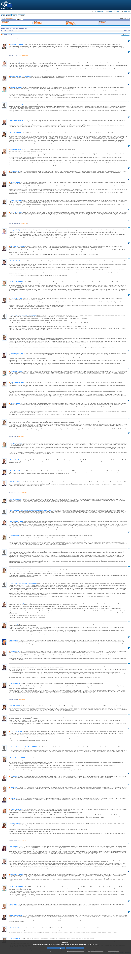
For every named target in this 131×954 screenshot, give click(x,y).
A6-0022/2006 (21, 436)
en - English (103, 11)
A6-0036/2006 (22, 840)
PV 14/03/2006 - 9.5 (70, 22)
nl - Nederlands (118, 11)
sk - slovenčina (124, 11)
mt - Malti (116, 11)
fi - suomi (127, 11)
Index (4, 15)
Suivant (14, 15)
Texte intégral (22, 15)
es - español (94, 11)
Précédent (9, 15)
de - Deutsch (99, 11)
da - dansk (97, 11)
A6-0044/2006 (22, 699)
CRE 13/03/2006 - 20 (38, 23)
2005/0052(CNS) (9, 18)
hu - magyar (114, 11)
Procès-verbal (126, 34)
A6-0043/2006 (24, 55)
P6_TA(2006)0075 (103, 22)
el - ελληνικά (102, 11)
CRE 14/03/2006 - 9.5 (70, 23)
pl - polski (119, 11)
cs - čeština (95, 11)
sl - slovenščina (126, 11)
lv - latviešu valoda (111, 11)
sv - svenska (129, 11)
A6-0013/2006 (23, 492)
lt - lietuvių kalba (113, 11)
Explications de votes (71, 24)
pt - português (121, 11)
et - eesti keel (100, 11)
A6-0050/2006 (21, 38)
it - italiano (110, 11)
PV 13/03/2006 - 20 (38, 22)
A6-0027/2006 (5, 22)
